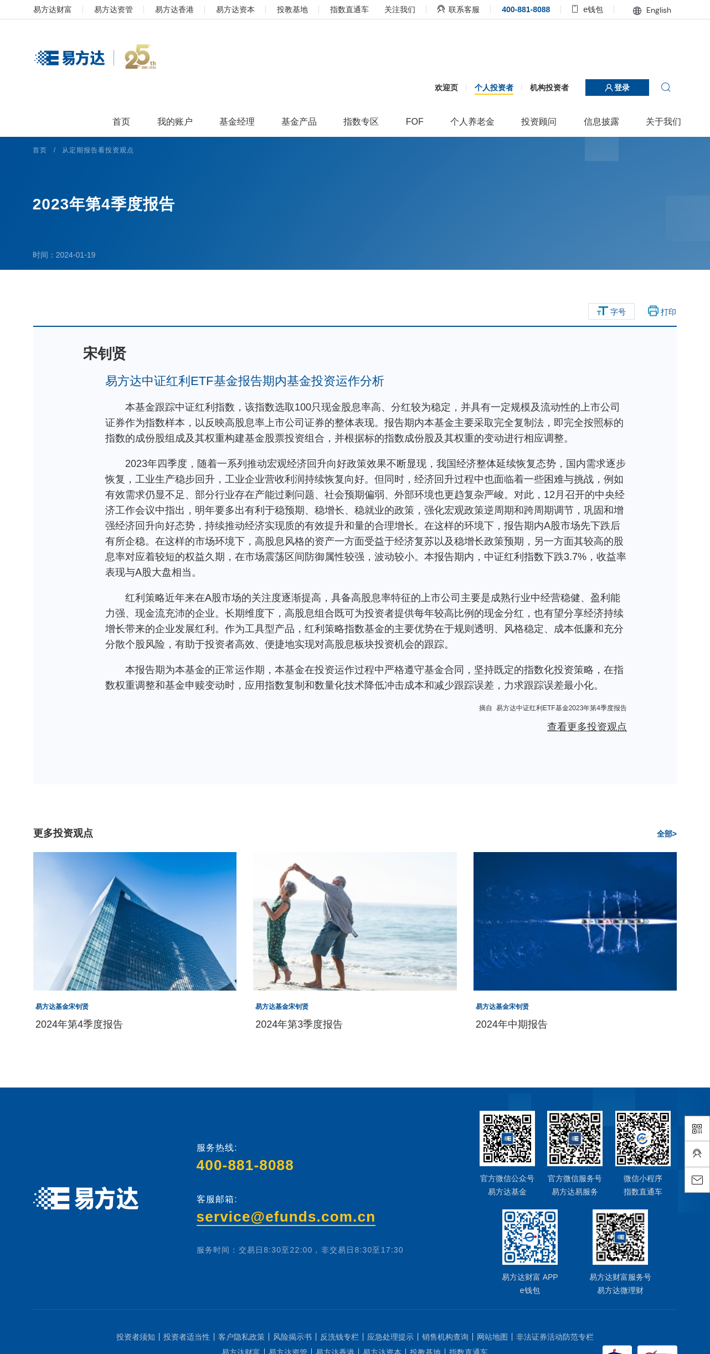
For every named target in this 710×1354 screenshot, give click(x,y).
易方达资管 (116, 9)
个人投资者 (490, 87)
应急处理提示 (390, 1336)
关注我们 (397, 9)
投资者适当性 (186, 1336)
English (649, 10)
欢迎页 (443, 87)
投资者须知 (135, 1336)
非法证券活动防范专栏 (555, 1336)
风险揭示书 (292, 1336)
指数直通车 (352, 9)
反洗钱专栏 (339, 1336)
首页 (44, 150)
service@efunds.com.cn (287, 1216)
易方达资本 (238, 9)
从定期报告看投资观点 (102, 150)
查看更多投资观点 (584, 726)
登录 (614, 87)
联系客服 (456, 9)
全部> (663, 833)
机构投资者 (546, 87)
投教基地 (295, 9)
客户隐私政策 (241, 1336)
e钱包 (584, 9)
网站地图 (492, 1336)
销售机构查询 (445, 1336)
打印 (659, 311)
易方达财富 (56, 9)
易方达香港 (177, 9)
